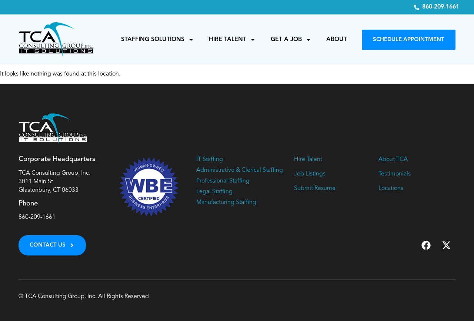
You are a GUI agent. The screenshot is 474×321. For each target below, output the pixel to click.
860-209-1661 (37, 217)
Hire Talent (232, 39)
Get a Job (291, 39)
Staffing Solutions (157, 39)
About (336, 40)
